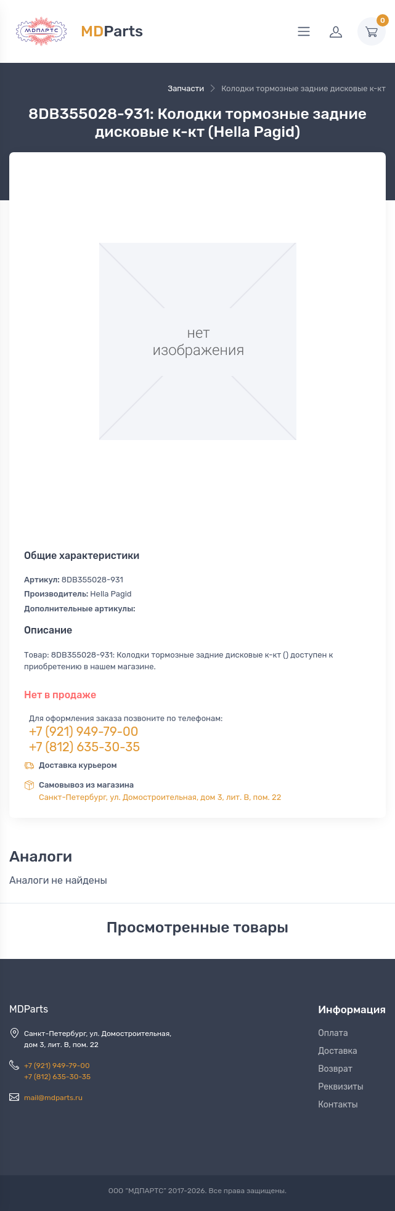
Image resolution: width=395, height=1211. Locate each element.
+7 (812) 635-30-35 (84, 747)
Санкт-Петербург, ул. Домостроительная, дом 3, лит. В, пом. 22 (160, 797)
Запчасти (186, 88)
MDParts (28, 1009)
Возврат (335, 1069)
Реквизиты (341, 1087)
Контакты (338, 1104)
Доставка (337, 1051)
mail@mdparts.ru (53, 1097)
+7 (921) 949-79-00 (84, 731)
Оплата (333, 1033)
